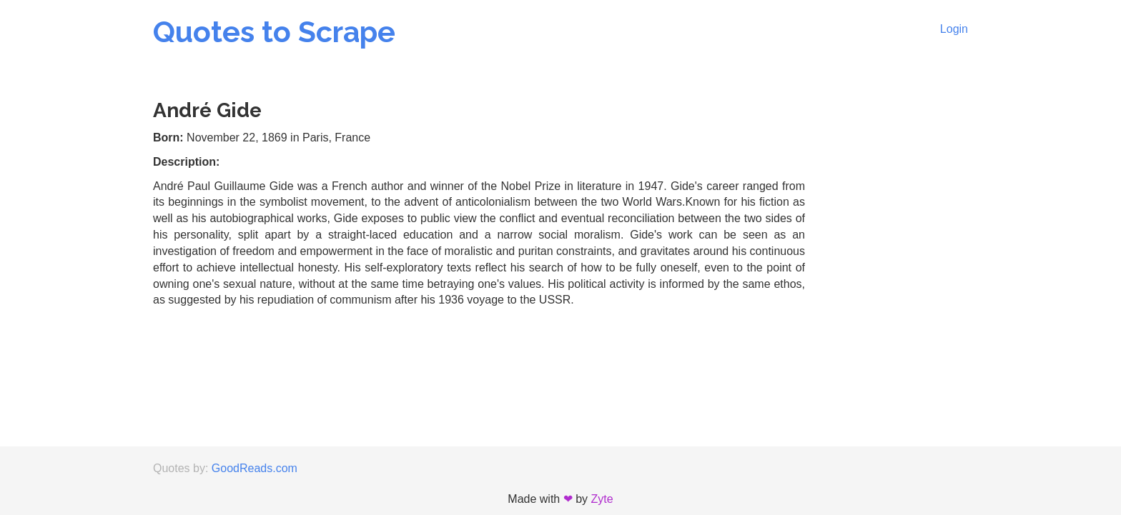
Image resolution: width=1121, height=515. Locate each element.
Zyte (602, 499)
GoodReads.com (254, 468)
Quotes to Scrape (274, 31)
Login (954, 29)
